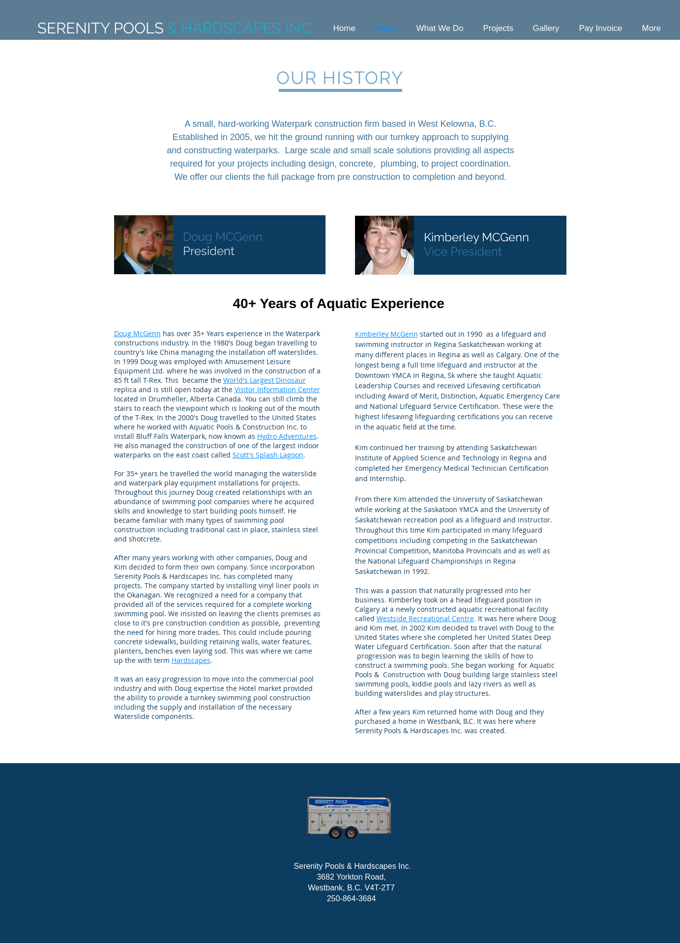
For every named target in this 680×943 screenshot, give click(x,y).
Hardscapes (191, 660)
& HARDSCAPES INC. (240, 28)
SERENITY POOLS (100, 28)
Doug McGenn (137, 333)
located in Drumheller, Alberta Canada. (178, 398)
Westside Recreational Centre (425, 618)
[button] (440, 28)
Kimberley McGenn (386, 334)
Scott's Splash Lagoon (268, 454)
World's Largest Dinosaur (264, 380)
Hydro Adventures (287, 436)
